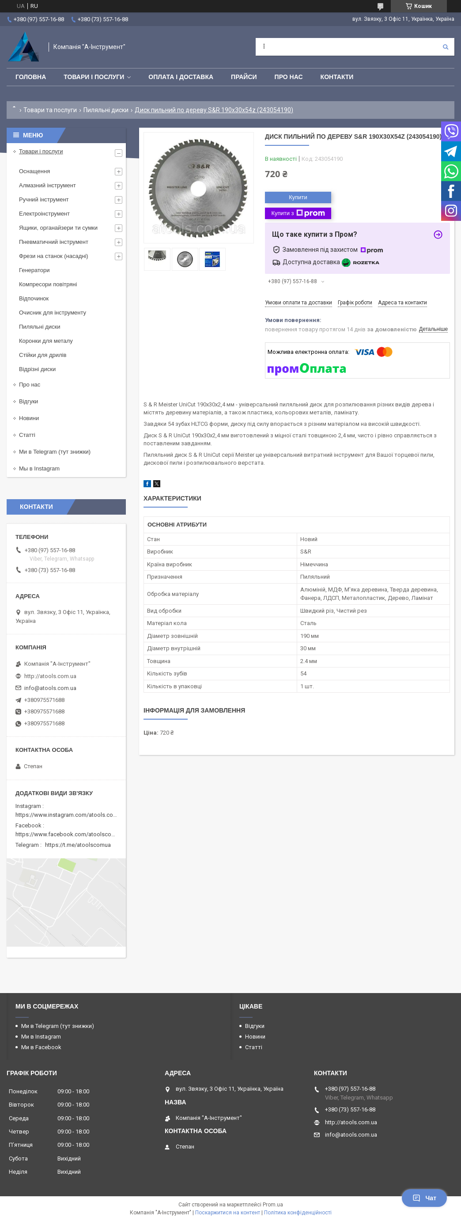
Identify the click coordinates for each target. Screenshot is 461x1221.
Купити (298, 197)
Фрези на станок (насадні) (53, 256)
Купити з (298, 213)
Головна (30, 76)
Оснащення (34, 171)
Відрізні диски (37, 369)
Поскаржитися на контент (227, 1213)
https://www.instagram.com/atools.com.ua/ (71, 814)
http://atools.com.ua (50, 676)
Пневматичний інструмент (53, 242)
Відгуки (28, 401)
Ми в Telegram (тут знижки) (55, 451)
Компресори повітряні (48, 284)
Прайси (244, 76)
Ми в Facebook (41, 1047)
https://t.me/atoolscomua (78, 845)
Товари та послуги (50, 110)
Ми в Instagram (41, 1036)
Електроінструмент (44, 213)
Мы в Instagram (39, 468)
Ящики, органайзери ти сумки (58, 227)
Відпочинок (34, 298)
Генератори (34, 270)
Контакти (337, 76)
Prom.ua (273, 1205)
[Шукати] (445, 47)
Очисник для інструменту (52, 312)
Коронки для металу (46, 340)
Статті (27, 435)
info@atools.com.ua (50, 688)
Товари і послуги (94, 76)
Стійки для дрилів (42, 355)
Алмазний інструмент (47, 185)
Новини (29, 418)
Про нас (289, 76)
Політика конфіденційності (298, 1213)
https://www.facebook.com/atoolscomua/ (70, 834)
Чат (424, 1198)
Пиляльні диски (105, 110)
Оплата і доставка (180, 76)
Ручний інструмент (44, 199)
